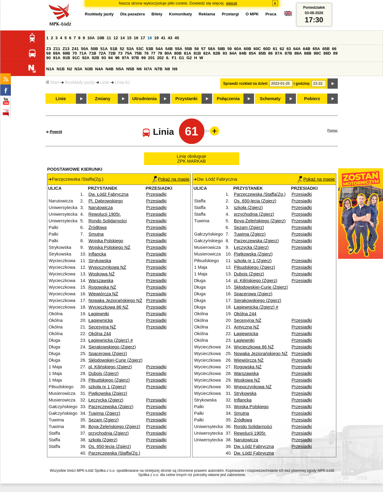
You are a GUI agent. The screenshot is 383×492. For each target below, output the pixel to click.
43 (170, 38)
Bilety (157, 14)
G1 (181, 58)
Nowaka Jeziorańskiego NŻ (115, 300)
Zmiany (102, 98)
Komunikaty (180, 14)
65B (326, 48)
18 (149, 38)
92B (95, 58)
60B (247, 48)
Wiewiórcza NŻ (103, 293)
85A (252, 53)
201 (151, 58)
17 (143, 38)
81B (197, 53)
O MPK (252, 14)
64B (306, 48)
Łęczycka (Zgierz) (106, 400)
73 (120, 53)
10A (91, 38)
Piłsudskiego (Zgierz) (109, 380)
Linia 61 (122, 82)
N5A (120, 69)
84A (233, 53)
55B (188, 48)
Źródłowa (98, 227)
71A (82, 53)
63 (289, 48)
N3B (89, 69)
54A (159, 48)
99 (143, 58)
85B (262, 53)
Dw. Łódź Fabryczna (109, 194)
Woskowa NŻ (102, 273)
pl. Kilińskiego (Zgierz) (110, 366)
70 (74, 53)
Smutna (96, 234)
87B (288, 53)
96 (117, 58)
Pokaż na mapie (171, 179)
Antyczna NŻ (246, 327)
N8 (167, 69)
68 (48, 53)
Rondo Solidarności (108, 220)
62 (282, 48)
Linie (104, 82)
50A (84, 48)
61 (275, 48)
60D (266, 48)
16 (136, 38)
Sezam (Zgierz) (104, 419)
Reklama (207, 14)
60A (237, 48)
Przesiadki (156, 194)
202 (160, 58)
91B (66, 58)
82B (216, 53)
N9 (174, 69)
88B (307, 53)
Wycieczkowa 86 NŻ (109, 307)
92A (85, 58)
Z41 (75, 48)
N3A (78, 69)
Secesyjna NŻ (102, 327)
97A (125, 58)
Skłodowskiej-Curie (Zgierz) (116, 360)
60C (257, 48)
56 (196, 48)
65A (316, 48)
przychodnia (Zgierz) (109, 433)
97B (135, 58)
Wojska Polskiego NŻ (109, 247)
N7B (158, 69)
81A (187, 53)
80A (168, 53)
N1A (50, 69)
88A (298, 53)
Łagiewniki (99, 313)
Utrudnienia (144, 98)
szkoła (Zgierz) (103, 439)
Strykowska (100, 260)
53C (139, 48)
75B (138, 53)
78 (160, 53)
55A (178, 48)
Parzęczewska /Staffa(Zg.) (114, 453)
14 (122, 38)
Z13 (65, 48)
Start (53, 82)
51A (104, 48)
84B (242, 53)
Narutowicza (101, 207)
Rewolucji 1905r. (105, 214)
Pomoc (332, 130)
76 (146, 53)
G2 (189, 58)
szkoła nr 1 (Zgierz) (107, 386)
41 (163, 38)
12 (115, 38)
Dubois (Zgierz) (104, 373)
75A (128, 53)
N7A (148, 69)
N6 (139, 69)
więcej (231, 3)
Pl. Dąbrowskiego (106, 200)
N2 (69, 69)
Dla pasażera (132, 14)
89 (335, 53)
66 (334, 48)
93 (104, 58)
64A (296, 48)
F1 (174, 58)
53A (130, 48)
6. (167, 58)
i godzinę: (302, 83)
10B (100, 38)
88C (317, 53)
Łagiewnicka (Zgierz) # (111, 340)
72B (111, 53)
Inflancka (97, 254)
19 (156, 38)
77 (153, 53)
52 (122, 48)
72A (102, 53)
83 (225, 53)
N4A (99, 69)
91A (56, 58)
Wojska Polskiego (106, 240)
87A (278, 53)
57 (203, 48)
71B (92, 53)
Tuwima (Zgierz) (104, 413)
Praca (270, 14)
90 (48, 58)
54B (169, 48)
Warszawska (101, 280)
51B (113, 48)
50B (94, 48)
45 (176, 38)
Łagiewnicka (101, 320)
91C (76, 58)
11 (109, 38)
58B (221, 48)
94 (110, 58)
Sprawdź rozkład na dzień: (245, 83)
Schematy (270, 98)
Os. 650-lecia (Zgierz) (110, 446)
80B (177, 53)
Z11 (56, 48)
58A (211, 48)
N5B (130, 69)
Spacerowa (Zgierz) (108, 353)
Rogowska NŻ (102, 287)
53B (149, 48)
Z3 (48, 48)
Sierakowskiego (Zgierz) (112, 346)
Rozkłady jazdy (80, 82)
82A (207, 53)
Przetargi (230, 14)
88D (327, 53)
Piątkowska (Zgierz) (108, 393)
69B (66, 53)
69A (56, 53)
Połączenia (228, 98)
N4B (109, 69)
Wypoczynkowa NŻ (107, 267)
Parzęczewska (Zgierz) (111, 406)
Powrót (56, 132)
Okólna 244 (100, 333)
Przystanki (186, 98)
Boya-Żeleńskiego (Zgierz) (114, 426)
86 (270, 53)
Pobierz (312, 98)
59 (229, 48)
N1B (61, 69)
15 (129, 38)
